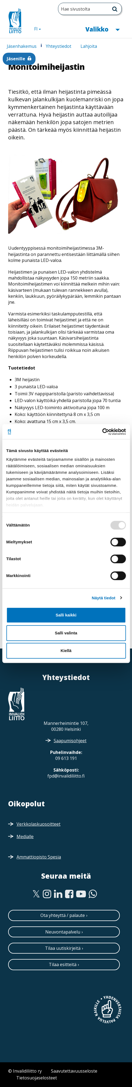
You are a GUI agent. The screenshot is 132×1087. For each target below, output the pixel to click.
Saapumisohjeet (70, 741)
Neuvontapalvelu (62, 932)
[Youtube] (81, 894)
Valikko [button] (102, 28)
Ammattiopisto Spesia (39, 857)
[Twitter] (36, 894)
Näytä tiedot (103, 598)
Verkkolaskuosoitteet (38, 824)
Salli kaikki (66, 615)
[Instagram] (47, 894)
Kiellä (65, 650)
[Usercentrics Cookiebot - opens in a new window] (102, 431)
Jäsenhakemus (22, 46)
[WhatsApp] (93, 894)
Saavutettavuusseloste (74, 1071)
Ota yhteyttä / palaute (62, 915)
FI (39, 28)
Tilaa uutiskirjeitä (63, 948)
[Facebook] (69, 894)
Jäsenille (16, 59)
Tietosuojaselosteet (36, 1078)
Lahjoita (89, 46)
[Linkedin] (58, 894)
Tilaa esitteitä (62, 964)
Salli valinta (66, 633)
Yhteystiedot (58, 46)
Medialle (25, 836)
